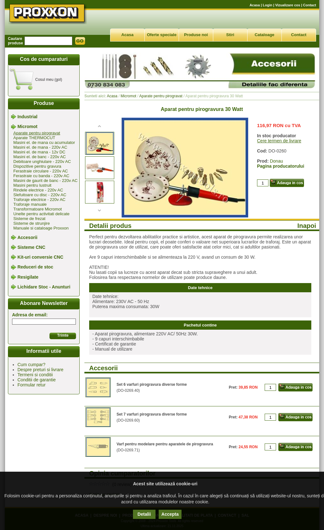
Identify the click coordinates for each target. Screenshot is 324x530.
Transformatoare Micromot (37, 209)
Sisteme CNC (31, 247)
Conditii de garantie (36, 379)
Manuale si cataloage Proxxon (41, 228)
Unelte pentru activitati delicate (41, 213)
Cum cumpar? (31, 364)
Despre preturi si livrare (40, 369)
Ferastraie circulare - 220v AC (40, 171)
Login (267, 5)
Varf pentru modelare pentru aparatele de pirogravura (164, 444)
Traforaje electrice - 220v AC (39, 199)
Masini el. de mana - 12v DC (39, 152)
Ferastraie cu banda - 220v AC (41, 175)
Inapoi (306, 225)
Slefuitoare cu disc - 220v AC (39, 194)
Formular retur (31, 384)
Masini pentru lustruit (32, 185)
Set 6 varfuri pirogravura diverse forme (151, 384)
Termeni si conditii (35, 374)
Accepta (170, 514)
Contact (309, 5)
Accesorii (27, 237)
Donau (276, 161)
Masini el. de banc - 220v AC (39, 156)
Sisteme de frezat (29, 218)
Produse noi (196, 34)
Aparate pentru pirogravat (36, 133)
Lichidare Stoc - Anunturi (43, 286)
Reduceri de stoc (35, 267)
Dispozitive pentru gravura (37, 166)
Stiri (230, 34)
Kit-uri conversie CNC (40, 257)
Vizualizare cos (287, 5)
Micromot (27, 126)
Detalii (144, 514)
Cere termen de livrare (279, 140)
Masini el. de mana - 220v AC (40, 147)
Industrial (27, 116)
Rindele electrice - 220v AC (38, 190)
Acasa (254, 5)
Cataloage (264, 34)
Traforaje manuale (30, 204)
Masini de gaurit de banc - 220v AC (45, 180)
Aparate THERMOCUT (34, 137)
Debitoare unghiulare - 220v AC (42, 161)
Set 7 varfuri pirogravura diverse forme (151, 414)
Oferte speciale (161, 34)
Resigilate (27, 277)
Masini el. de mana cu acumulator (44, 142)
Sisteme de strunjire (31, 223)
